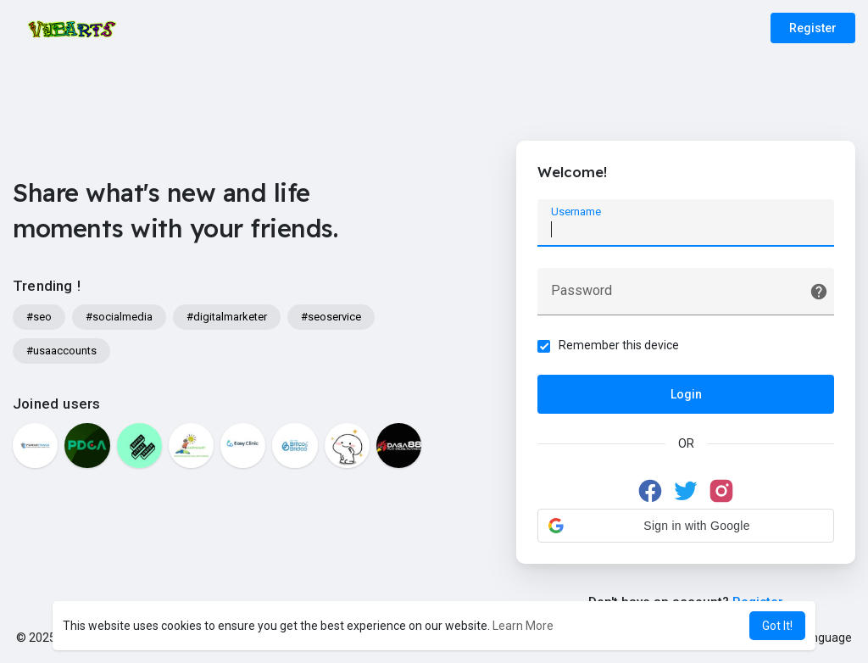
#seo (39, 316)
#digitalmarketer (226, 316)
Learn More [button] (523, 625)
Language (819, 637)
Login (686, 394)
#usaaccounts (61, 350)
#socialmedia (119, 316)
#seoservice (331, 316)
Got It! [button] (777, 625)
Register (813, 28)
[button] (685, 526)
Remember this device (619, 345)
